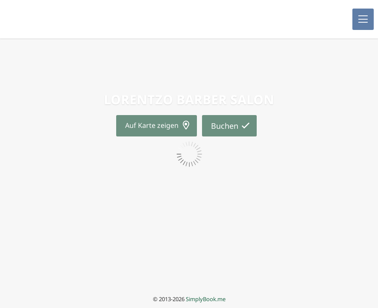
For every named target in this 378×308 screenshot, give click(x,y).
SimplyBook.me (206, 299)
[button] (363, 19)
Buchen (224, 126)
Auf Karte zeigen (152, 125)
